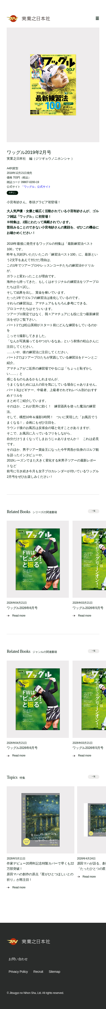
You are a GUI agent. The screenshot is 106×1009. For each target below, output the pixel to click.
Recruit (38, 971)
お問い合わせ (18, 959)
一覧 (93, 511)
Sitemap (54, 971)
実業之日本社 (16, 158)
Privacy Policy (18, 971)
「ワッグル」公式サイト (36, 186)
